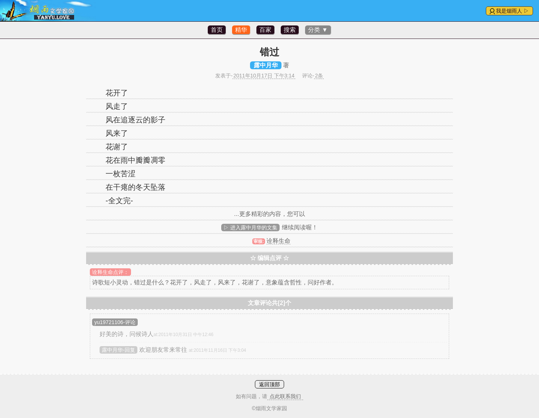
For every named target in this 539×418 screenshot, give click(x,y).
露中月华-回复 (118, 350)
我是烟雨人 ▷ (512, 11)
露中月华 (266, 65)
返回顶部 (269, 384)
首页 (217, 30)
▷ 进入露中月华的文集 (250, 228)
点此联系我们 (285, 396)
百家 (265, 30)
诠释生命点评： (110, 272)
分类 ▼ (318, 30)
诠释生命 (278, 241)
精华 (241, 30)
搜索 (290, 30)
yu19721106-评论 (114, 322)
